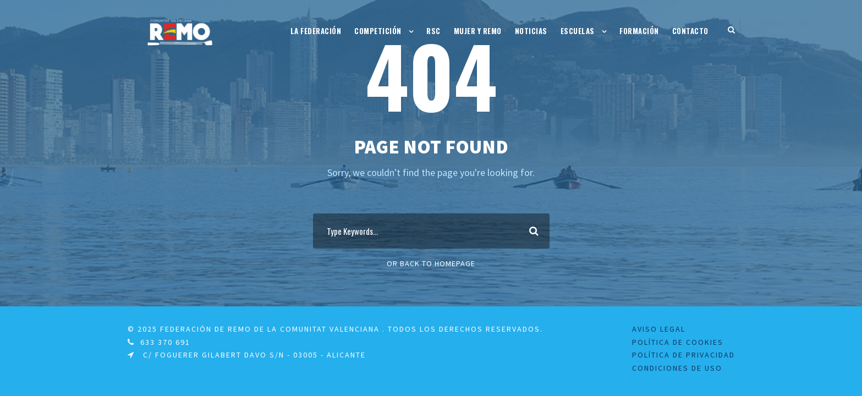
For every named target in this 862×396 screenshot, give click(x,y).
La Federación (316, 30)
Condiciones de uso (677, 368)
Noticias (531, 30)
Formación (639, 30)
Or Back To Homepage (431, 263)
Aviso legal (658, 329)
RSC (433, 30)
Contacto (690, 30)
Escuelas (578, 30)
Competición (378, 30)
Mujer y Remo (478, 30)
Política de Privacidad (683, 355)
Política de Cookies (677, 342)
